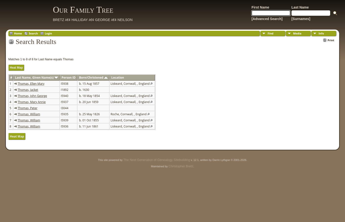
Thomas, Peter (27, 108)
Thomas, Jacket (28, 90)
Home (18, 33)
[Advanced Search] (267, 19)
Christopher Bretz (180, 166)
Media (297, 33)
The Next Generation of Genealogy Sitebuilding (156, 160)
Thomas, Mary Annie (32, 102)
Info (321, 33)
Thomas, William (29, 114)
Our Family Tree (83, 10)
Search (33, 33)
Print (331, 40)
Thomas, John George (32, 96)
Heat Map (16, 67)
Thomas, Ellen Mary (31, 84)
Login (48, 33)
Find (271, 33)
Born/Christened (93, 77)
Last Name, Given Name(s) (36, 77)
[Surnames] (300, 19)
